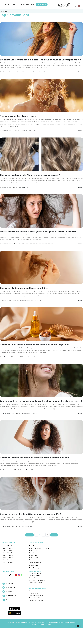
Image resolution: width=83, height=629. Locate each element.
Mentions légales (25, 622)
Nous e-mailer (10, 591)
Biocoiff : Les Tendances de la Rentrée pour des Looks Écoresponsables (40, 59)
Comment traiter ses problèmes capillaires (24, 288)
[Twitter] (13, 575)
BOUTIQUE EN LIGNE (35, 571)
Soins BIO (32, 578)
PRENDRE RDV (41, 4)
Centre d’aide (9, 600)
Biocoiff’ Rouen (34, 557)
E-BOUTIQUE (16, 4)
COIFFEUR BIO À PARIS (9, 542)
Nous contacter (10, 587)
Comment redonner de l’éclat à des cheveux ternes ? (30, 175)
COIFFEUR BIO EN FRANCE (36, 542)
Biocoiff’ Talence (34, 560)
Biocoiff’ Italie (33, 565)
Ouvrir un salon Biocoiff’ (36, 593)
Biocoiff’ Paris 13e (8, 557)
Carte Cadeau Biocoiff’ (36, 582)
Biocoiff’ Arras (33, 546)
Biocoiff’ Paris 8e (8, 553)
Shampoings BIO (34, 575)
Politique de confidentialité (55, 622)
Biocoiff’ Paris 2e (8, 546)
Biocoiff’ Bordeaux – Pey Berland (39, 548)
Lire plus (80, 71)
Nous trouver (9, 583)
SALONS (22, 4)
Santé (39, 300)
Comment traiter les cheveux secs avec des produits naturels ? (35, 457)
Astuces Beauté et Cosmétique (33, 71)
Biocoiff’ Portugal (34, 568)
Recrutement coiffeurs (36, 595)
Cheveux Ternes (23, 187)
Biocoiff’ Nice (33, 555)
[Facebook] (7, 575)
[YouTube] (16, 575)
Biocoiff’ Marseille (34, 553)
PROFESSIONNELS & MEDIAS (37, 589)
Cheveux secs (32, 130)
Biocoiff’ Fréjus (33, 550)
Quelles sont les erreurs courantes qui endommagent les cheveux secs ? (41, 401)
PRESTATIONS (8, 4)
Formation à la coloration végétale (40, 591)
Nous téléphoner (11, 595)
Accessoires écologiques (36, 580)
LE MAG (32, 4)
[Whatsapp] (22, 575)
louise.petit (5, 71)
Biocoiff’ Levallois (8, 562)
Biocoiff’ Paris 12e (8, 555)
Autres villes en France (36, 562)
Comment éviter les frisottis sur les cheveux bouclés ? (30, 514)
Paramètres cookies (69, 622)
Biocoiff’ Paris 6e (8, 550)
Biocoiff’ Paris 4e (8, 548)
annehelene (5, 356)
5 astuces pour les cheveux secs (18, 116)
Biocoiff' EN (42, 624)
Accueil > (4, 11)
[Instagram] (19, 575)
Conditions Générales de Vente (39, 622)
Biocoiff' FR (35, 624)
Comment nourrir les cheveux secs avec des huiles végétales (34, 344)
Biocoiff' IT (48, 624)
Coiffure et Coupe (47, 71)
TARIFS (27, 4)
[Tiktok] (10, 575)
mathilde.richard (6, 413)
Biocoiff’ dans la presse (36, 600)
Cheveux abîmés (23, 130)
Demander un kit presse (36, 598)
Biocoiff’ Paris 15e (8, 560)
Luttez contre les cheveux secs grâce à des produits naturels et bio (38, 231)
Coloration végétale (35, 573)
